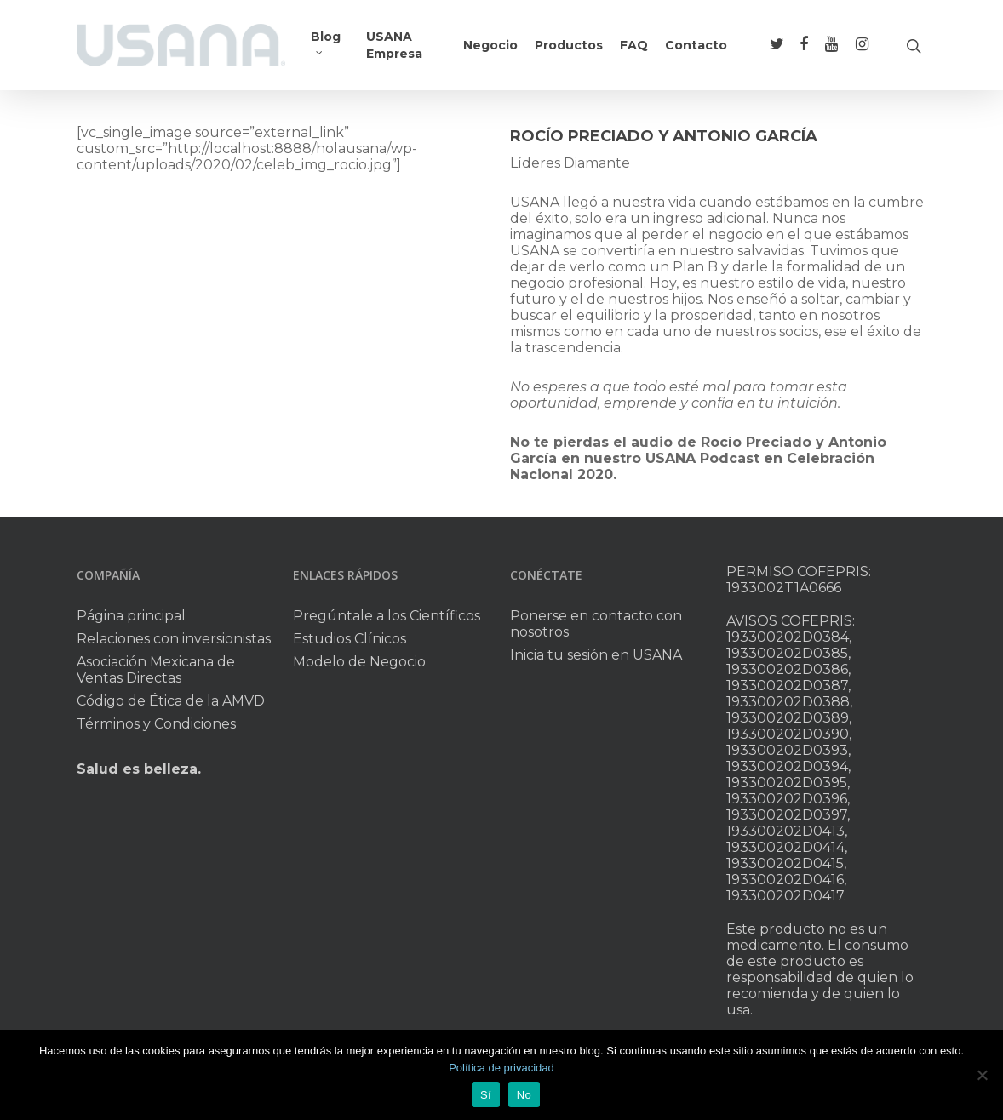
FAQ (634, 45)
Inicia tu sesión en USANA (596, 655)
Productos (569, 45)
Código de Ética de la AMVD (171, 701)
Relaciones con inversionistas (174, 639)
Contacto (696, 45)
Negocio (490, 45)
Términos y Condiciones (156, 724)
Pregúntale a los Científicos (386, 616)
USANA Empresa (394, 45)
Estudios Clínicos (349, 639)
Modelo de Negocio (359, 662)
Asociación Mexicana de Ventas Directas (156, 670)
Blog (326, 41)
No (524, 1095)
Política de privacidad (501, 1067)
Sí (485, 1095)
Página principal (131, 616)
